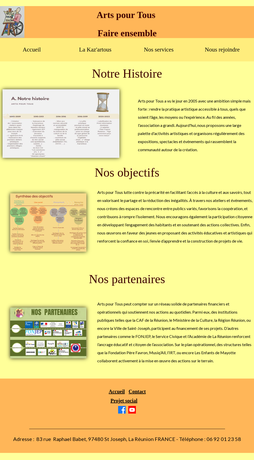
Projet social (123, 400)
